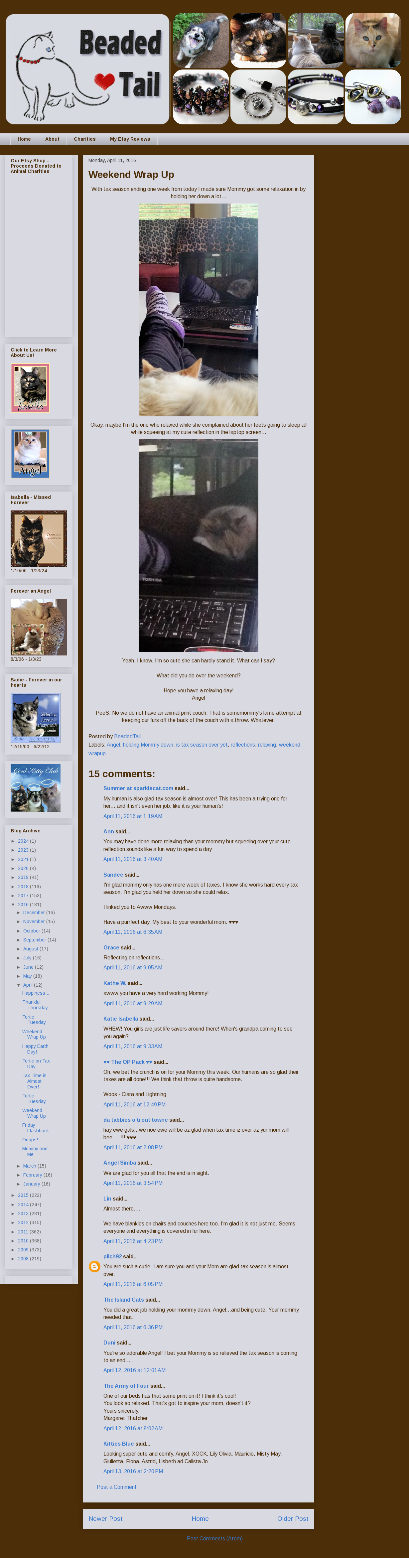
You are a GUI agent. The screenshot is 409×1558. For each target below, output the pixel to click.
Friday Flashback (35, 1127)
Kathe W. (114, 983)
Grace (111, 947)
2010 (24, 1240)
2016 (24, 904)
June (29, 967)
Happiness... (35, 993)
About (52, 139)
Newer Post (105, 1518)
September (35, 939)
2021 (24, 859)
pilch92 (112, 1256)
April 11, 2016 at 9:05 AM (132, 967)
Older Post (293, 1518)
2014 (24, 1204)
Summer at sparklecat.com (138, 788)
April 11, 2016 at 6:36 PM (133, 1327)
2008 (24, 1258)
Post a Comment (117, 1487)
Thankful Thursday (35, 1004)
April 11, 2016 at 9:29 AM (132, 1003)
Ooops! (30, 1139)
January (32, 1184)
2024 (24, 841)
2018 (24, 886)
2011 (24, 1231)
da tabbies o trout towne (135, 1120)
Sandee (113, 875)
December (34, 912)
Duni (109, 1343)
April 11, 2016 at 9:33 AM (132, 1046)
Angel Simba (119, 1163)
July (28, 957)
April (28, 985)
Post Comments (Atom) (215, 1538)
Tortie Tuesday (34, 1019)
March (30, 1166)
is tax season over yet (202, 745)
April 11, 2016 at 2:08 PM (133, 1147)
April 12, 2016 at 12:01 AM (134, 1370)
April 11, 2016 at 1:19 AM (132, 816)
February (33, 1175)
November (34, 921)
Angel (113, 745)
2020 (24, 868)
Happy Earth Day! (35, 1049)
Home (24, 139)
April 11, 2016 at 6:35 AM (132, 932)
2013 (24, 1213)
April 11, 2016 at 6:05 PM (133, 1284)
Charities (85, 139)
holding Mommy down (148, 745)
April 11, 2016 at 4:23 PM (133, 1241)
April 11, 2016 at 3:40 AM (132, 859)
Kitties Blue (118, 1444)
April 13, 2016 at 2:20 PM (133, 1471)
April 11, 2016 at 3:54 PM (133, 1183)
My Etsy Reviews (130, 139)
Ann (108, 831)
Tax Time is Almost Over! (34, 1081)
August (31, 948)
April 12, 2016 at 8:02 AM (133, 1428)
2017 (24, 895)
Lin (107, 1199)
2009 (24, 1249)
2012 (24, 1222)
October (32, 930)
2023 (24, 850)
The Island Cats (123, 1300)
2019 (24, 877)
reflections (243, 745)
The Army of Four (126, 1386)
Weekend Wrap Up (34, 1034)
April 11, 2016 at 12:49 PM (134, 1104)
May (28, 976)
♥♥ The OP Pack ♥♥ (127, 1062)
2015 (24, 1195)
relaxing (267, 745)
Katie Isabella (120, 1019)
